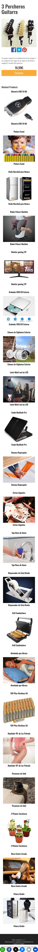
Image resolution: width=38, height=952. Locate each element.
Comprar (19, 73)
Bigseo (24, 940)
